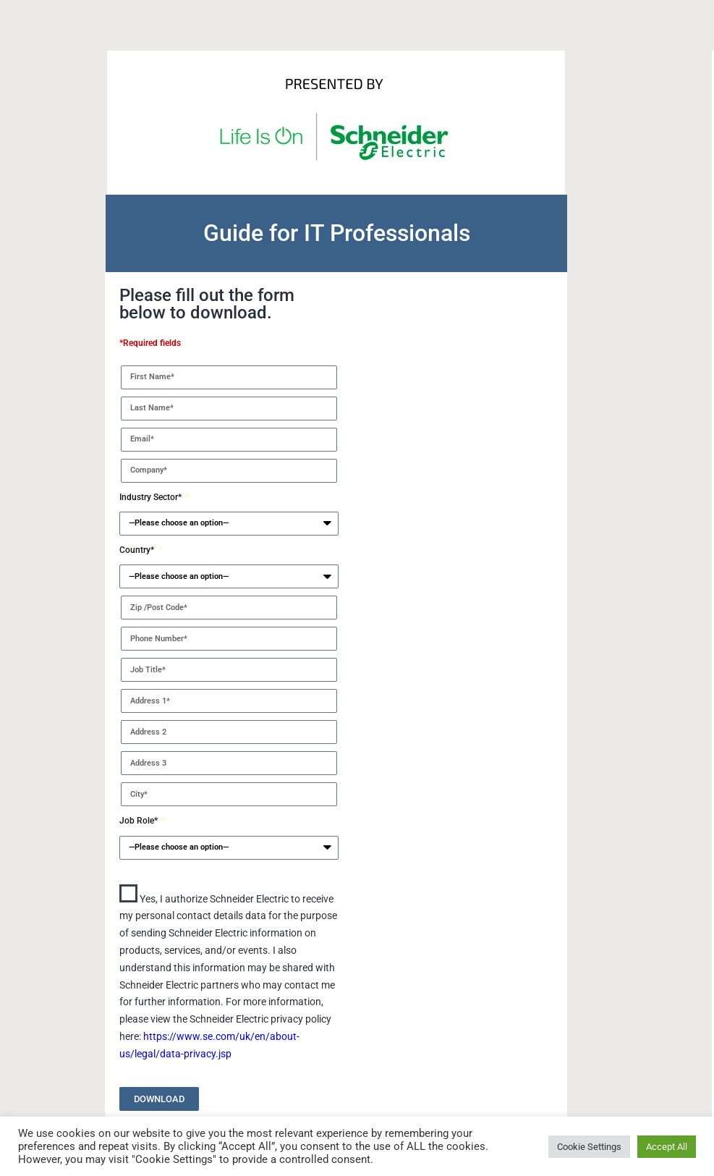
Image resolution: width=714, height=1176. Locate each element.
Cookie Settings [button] (589, 1146)
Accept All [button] (666, 1146)
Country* (137, 550)
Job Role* (139, 821)
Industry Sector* (151, 497)
